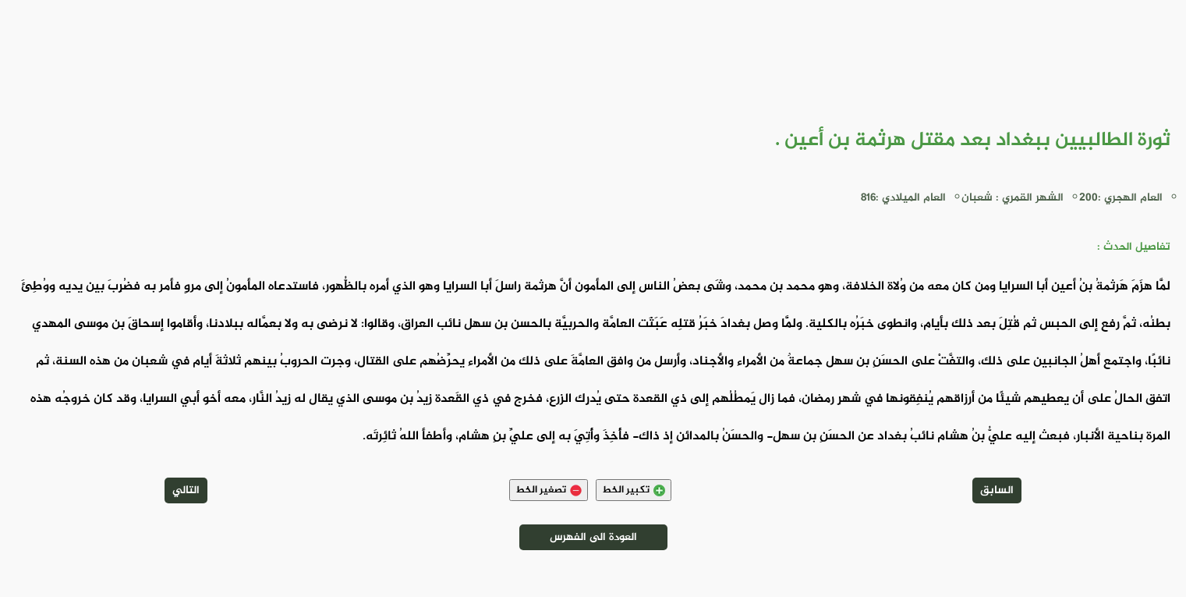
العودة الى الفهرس (593, 537)
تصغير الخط (548, 490)
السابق (997, 490)
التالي (186, 490)
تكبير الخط (633, 490)
